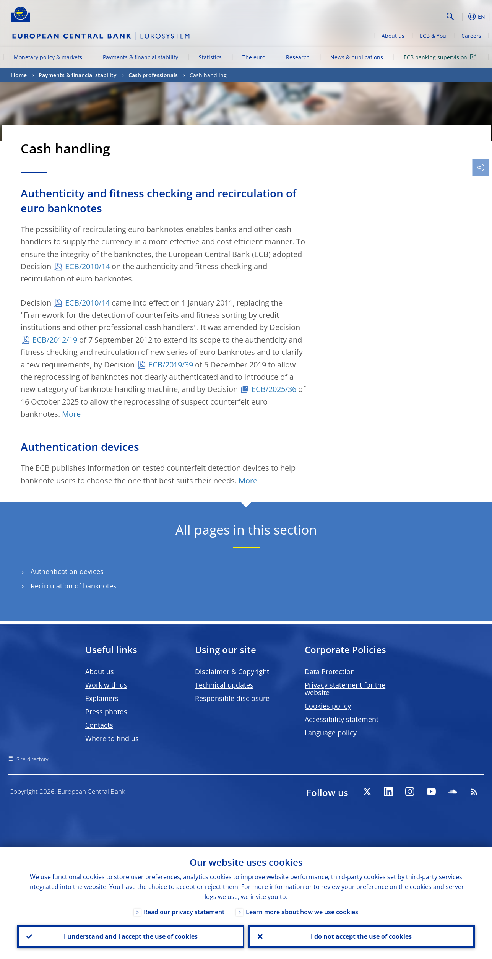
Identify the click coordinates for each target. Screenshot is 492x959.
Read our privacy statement (184, 912)
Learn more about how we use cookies (302, 912)
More (71, 414)
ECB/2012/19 (54, 340)
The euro (253, 57)
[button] (462, 16)
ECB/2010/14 (87, 266)
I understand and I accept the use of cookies (131, 936)
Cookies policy (328, 705)
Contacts (99, 725)
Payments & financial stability (140, 57)
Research (298, 57)
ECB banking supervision (441, 57)
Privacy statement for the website (345, 688)
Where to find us (112, 738)
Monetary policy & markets (48, 57)
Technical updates (224, 684)
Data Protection (330, 671)
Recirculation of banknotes (74, 586)
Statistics (210, 57)
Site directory (32, 759)
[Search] (405, 15)
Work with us (106, 684)
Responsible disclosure (232, 698)
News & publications (356, 57)
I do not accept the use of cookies (361, 936)
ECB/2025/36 (274, 389)
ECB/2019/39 (170, 364)
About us (393, 35)
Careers (471, 35)
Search (450, 16)
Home (19, 75)
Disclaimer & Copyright (232, 671)
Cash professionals (153, 75)
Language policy (331, 732)
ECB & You (433, 35)
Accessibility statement (341, 719)
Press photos (106, 711)
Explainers (102, 698)
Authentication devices (67, 571)
